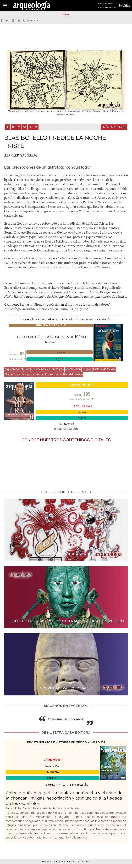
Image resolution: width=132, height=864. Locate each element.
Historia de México (104, 369)
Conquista (28, 374)
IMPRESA (52, 772)
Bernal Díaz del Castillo (69, 374)
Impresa (60, 352)
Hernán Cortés (44, 374)
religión (86, 369)
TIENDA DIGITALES (106, 8)
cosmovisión (73, 369)
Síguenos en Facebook (66, 719)
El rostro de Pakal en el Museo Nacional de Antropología (66, 621)
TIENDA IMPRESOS (106, 4)
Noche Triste (12, 374)
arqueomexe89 (14, 369)
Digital (59, 359)
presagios (58, 369)
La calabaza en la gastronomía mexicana (66, 554)
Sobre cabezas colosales (66, 688)
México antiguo (114, 127)
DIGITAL (52, 778)
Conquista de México (37, 369)
